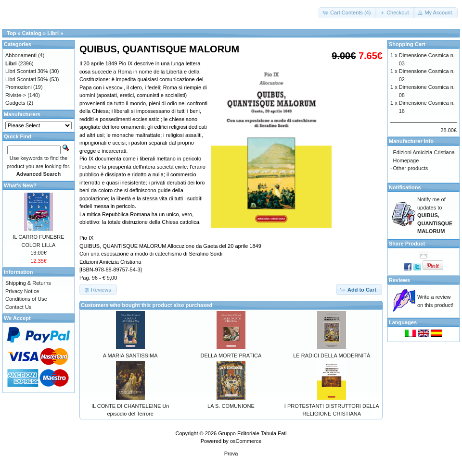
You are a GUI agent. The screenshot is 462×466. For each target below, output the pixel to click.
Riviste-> (15, 95)
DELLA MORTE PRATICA (231, 355)
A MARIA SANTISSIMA (130, 355)
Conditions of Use (26, 299)
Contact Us (18, 307)
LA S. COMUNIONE (231, 406)
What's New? (20, 185)
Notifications (405, 187)
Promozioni (18, 87)
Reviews (399, 280)
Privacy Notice (22, 291)
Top (11, 33)
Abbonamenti (21, 55)
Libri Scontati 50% (26, 79)
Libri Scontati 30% (26, 71)
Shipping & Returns (28, 283)
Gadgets (15, 103)
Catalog (31, 33)
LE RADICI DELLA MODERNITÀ (331, 355)
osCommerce (245, 441)
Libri (53, 33)
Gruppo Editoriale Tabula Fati (252, 433)
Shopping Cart (407, 44)
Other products (410, 168)
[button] (347, 12)
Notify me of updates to (434, 215)
